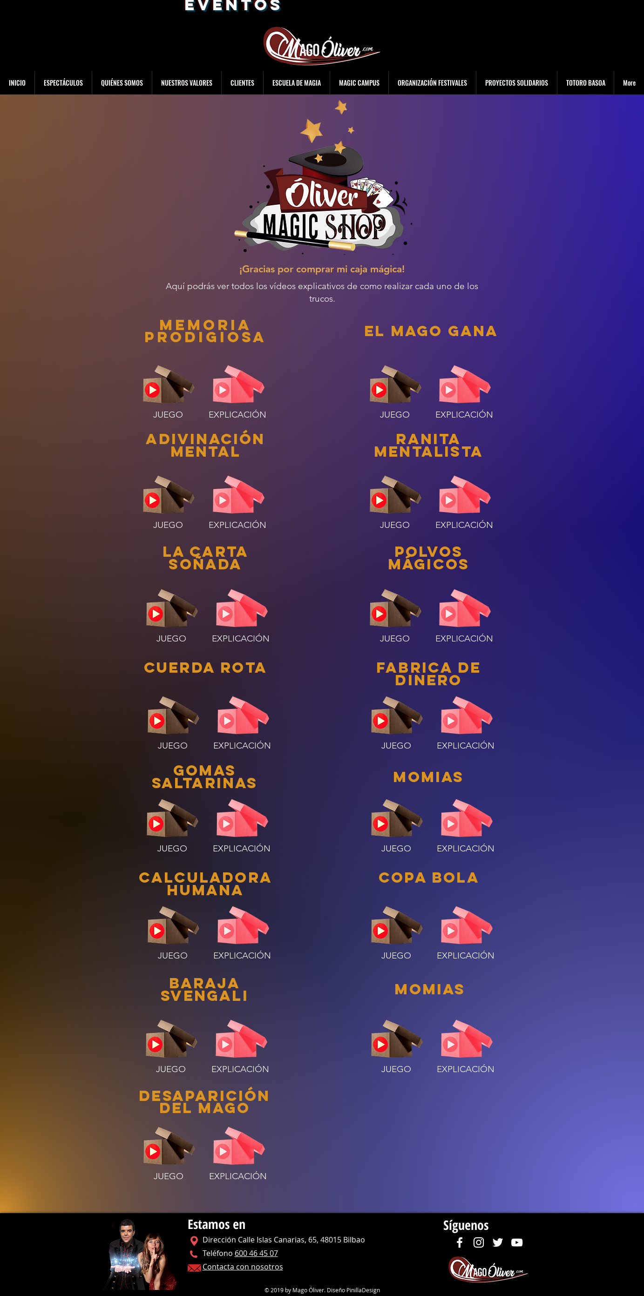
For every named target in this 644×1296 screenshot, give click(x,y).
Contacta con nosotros (243, 1267)
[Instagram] (479, 1242)
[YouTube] (517, 1242)
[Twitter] (498, 1242)
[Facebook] (460, 1242)
